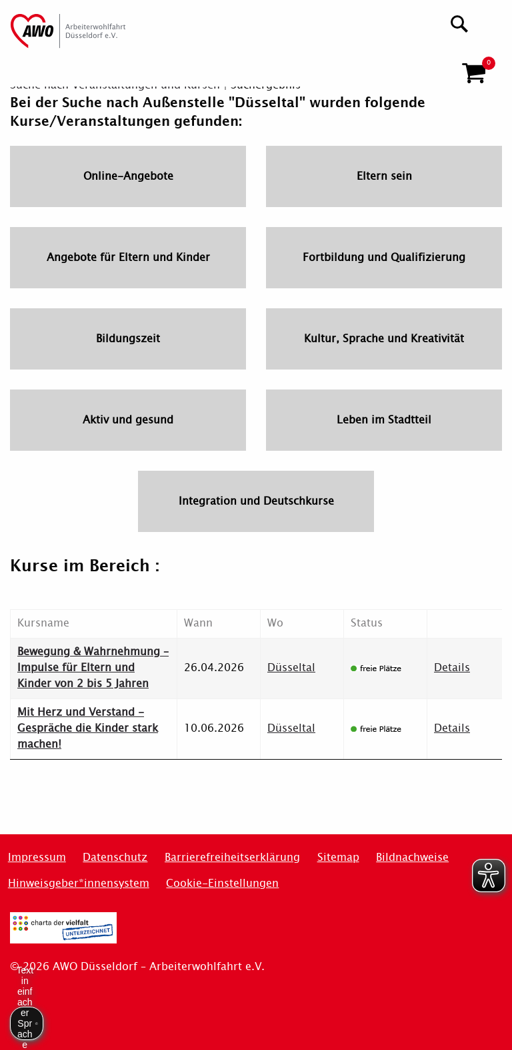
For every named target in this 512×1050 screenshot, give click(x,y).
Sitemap (338, 857)
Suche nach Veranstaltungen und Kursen (115, 85)
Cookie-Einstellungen (222, 883)
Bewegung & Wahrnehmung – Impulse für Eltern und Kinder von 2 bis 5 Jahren (93, 667)
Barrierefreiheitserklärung (232, 857)
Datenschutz (115, 857)
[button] (474, 68)
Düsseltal (291, 667)
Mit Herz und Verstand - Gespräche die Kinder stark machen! (87, 728)
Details (452, 667)
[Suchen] (459, 22)
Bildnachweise (412, 857)
